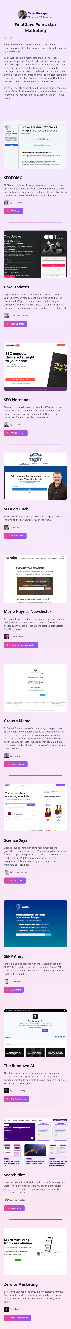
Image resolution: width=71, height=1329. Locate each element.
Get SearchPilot (14, 1208)
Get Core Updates (15, 323)
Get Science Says (15, 880)
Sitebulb (30, 61)
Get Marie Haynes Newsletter (21, 645)
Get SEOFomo (13, 211)
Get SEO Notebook (16, 433)
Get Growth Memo (16, 764)
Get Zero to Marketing (17, 1317)
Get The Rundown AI (16, 1099)
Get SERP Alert (14, 989)
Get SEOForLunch (15, 535)
